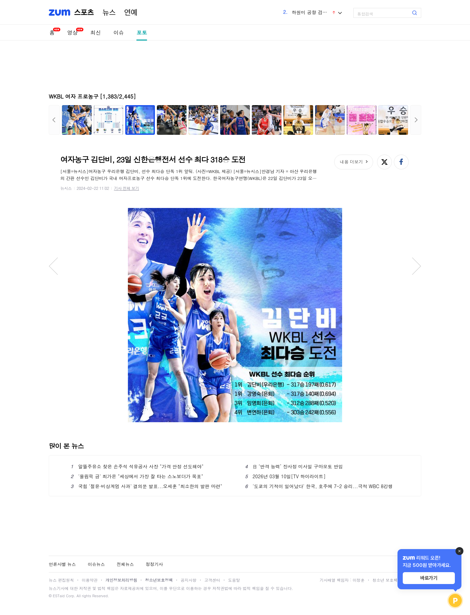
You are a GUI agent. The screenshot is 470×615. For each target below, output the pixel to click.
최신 (95, 32)
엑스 (384, 162)
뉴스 (109, 12)
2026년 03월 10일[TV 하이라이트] (285, 476)
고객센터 (212, 580)
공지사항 (188, 580)
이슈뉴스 (96, 564)
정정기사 (154, 564)
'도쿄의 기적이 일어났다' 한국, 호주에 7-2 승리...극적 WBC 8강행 (319, 486)
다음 (415, 120)
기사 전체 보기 (126, 188)
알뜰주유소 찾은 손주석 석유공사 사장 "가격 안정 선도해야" (137, 466)
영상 (72, 32)
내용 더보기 (351, 162)
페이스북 (401, 162)
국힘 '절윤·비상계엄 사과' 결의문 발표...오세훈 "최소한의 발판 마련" (146, 486)
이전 (54, 120)
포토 (141, 32)
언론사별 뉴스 (62, 564)
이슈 (118, 32)
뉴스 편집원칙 (61, 580)
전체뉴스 (125, 564)
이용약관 (90, 580)
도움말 (234, 580)
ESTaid (59, 595)
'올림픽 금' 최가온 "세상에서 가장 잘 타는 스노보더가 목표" (137, 476)
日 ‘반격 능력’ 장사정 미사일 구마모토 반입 (294, 466)
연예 (130, 12)
